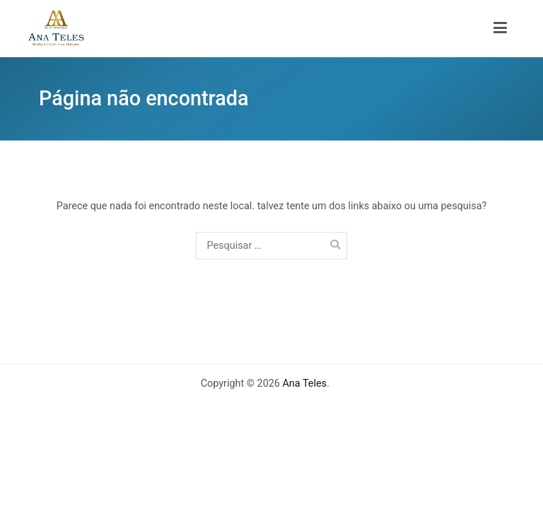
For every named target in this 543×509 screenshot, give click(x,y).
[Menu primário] (500, 28)
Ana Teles (304, 384)
